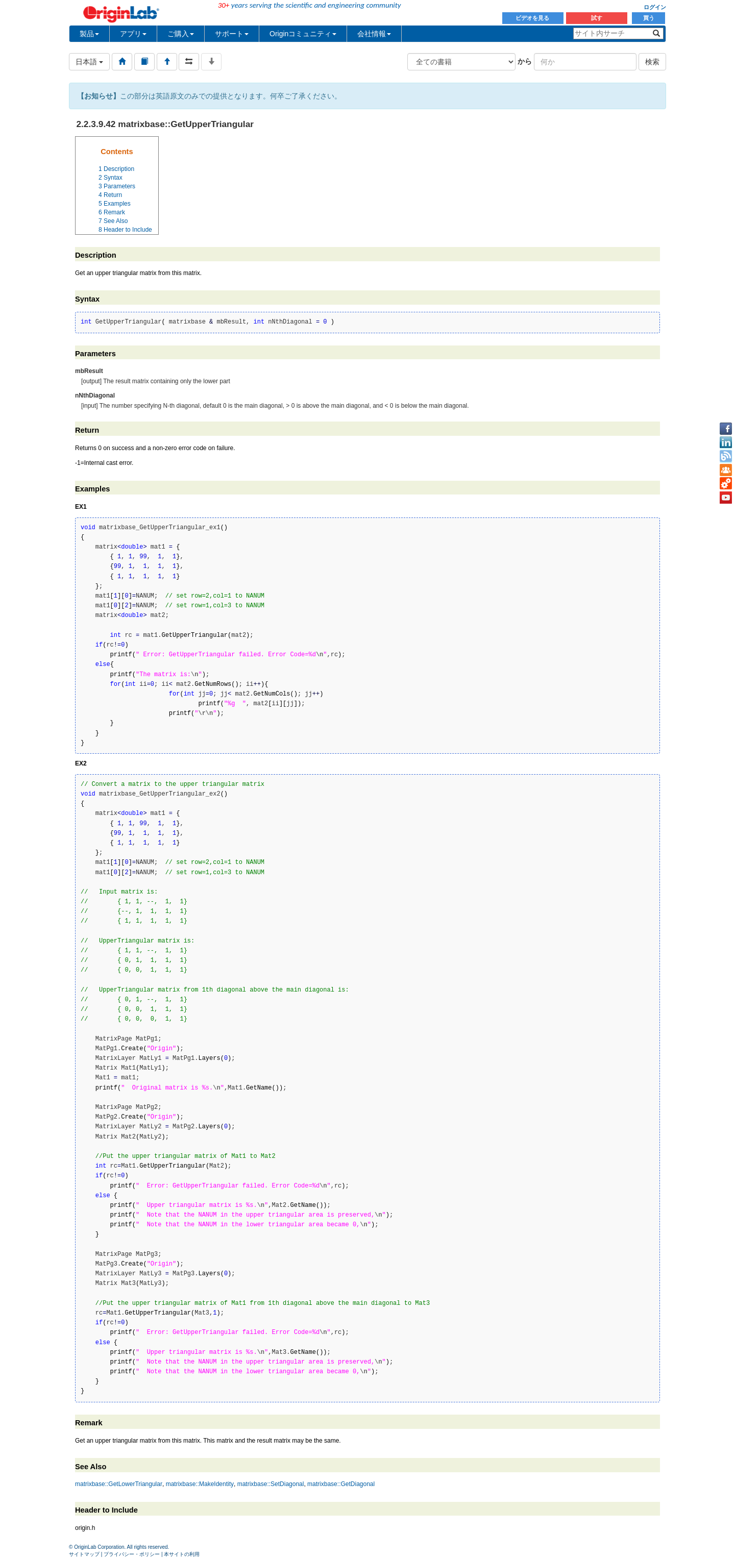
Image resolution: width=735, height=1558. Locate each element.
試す (596, 18)
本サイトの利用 (182, 1554)
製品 (89, 34)
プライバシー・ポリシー (132, 1554)
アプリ (133, 34)
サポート (232, 34)
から (525, 61)
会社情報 (374, 34)
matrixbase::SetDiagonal (270, 1484)
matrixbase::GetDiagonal (341, 1484)
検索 (652, 62)
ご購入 (180, 34)
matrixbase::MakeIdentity (200, 1484)
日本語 (89, 62)
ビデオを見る (533, 18)
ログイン (655, 7)
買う (648, 18)
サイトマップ (84, 1554)
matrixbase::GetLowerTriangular (118, 1484)
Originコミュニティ (303, 34)
